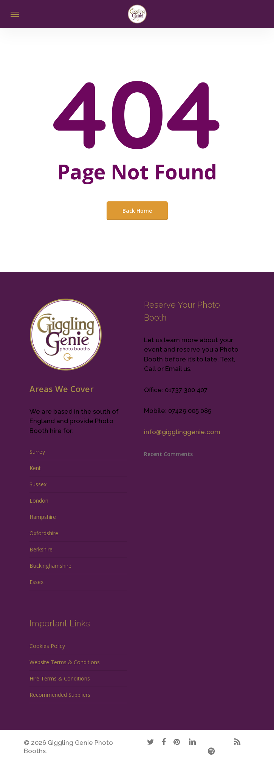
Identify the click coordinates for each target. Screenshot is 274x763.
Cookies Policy (47, 645)
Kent (35, 468)
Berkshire (41, 549)
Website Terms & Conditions (64, 662)
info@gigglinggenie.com (182, 432)
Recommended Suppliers (59, 694)
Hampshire (42, 516)
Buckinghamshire (50, 565)
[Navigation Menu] (15, 14)
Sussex (37, 484)
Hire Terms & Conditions (59, 678)
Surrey (37, 451)
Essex (36, 581)
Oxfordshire (43, 533)
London (38, 500)
